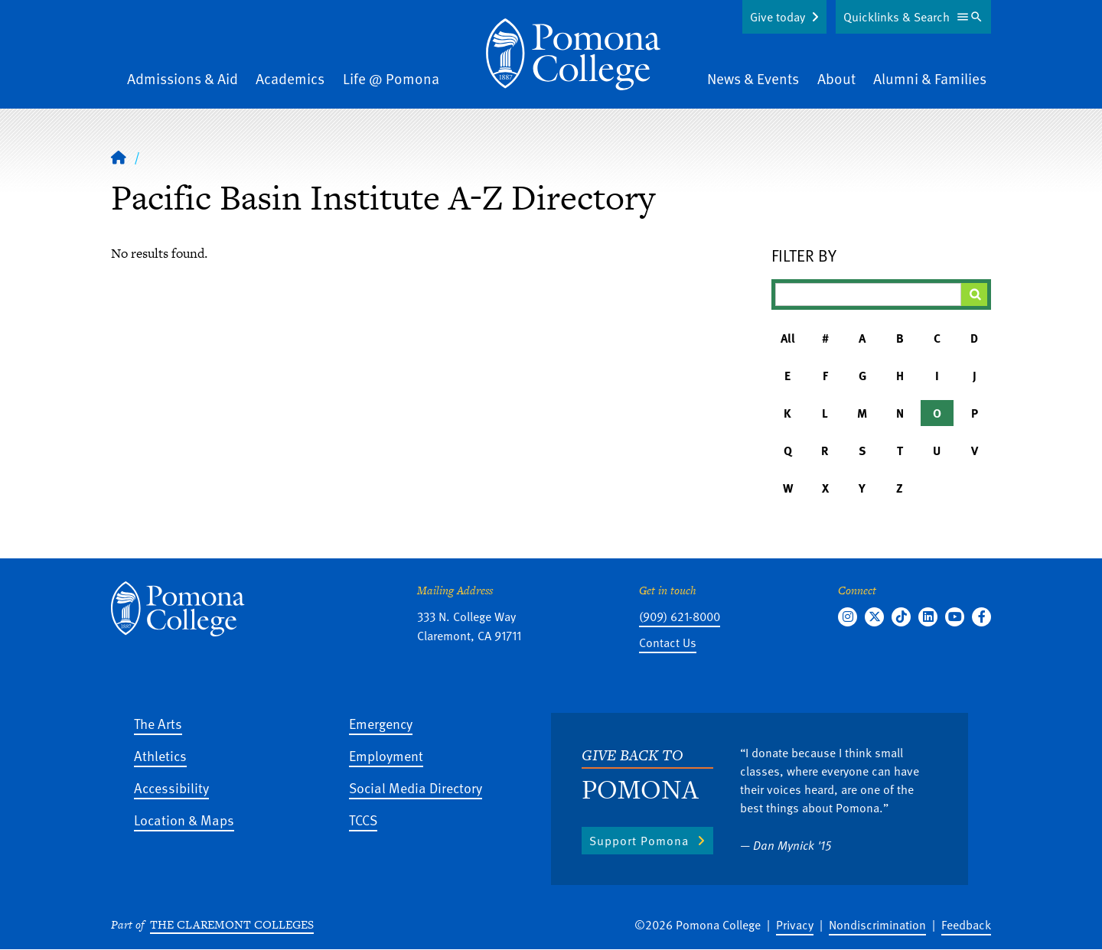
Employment (386, 755)
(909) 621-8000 (679, 616)
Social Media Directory (415, 787)
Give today (777, 17)
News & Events (753, 78)
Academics (290, 78)
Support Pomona (639, 840)
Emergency (380, 723)
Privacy (794, 925)
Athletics (160, 755)
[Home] (573, 54)
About (836, 78)
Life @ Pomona (391, 78)
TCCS (363, 819)
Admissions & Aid (182, 78)
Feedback (966, 925)
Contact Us (667, 642)
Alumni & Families (929, 78)
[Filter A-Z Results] (868, 294)
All (788, 338)
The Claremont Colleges (232, 924)
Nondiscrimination (877, 925)
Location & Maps (184, 819)
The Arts (158, 723)
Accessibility (171, 787)
